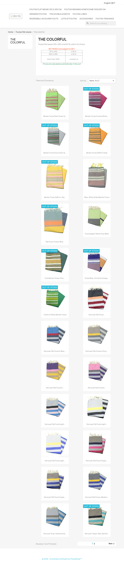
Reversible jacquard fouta (43, 18)
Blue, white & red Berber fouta (96, 197)
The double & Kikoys (59, 14)
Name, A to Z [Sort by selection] (102, 80)
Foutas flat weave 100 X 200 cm (45, 9)
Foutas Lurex (80, 14)
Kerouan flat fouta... (97, 315)
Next (112, 543)
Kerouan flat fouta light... (55, 424)
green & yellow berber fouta (55, 315)
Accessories (86, 18)
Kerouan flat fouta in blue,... (55, 351)
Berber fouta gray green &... (55, 153)
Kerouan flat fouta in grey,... (97, 351)
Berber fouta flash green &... (55, 116)
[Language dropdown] (110, 3)
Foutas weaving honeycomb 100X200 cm (85, 9)
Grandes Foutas (38, 14)
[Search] (100, 23)
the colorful (17, 40)
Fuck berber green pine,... (55, 278)
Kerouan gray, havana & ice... (55, 533)
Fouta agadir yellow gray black (97, 234)
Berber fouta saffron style (96, 153)
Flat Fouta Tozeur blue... (55, 242)
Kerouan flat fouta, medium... (97, 497)
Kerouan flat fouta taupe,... (97, 461)
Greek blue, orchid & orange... (97, 278)
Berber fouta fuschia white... (97, 116)
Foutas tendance (105, 18)
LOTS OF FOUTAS (69, 18)
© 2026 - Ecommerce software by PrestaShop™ (62, 559)
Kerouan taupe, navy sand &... (97, 533)
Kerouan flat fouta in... (55, 388)
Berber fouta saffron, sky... (55, 197)
